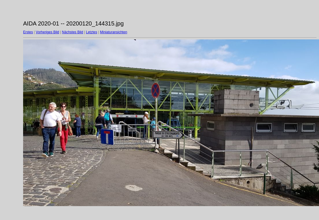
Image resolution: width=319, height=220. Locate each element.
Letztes (91, 32)
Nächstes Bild (72, 32)
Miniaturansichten (113, 32)
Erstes (28, 32)
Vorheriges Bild (47, 32)
